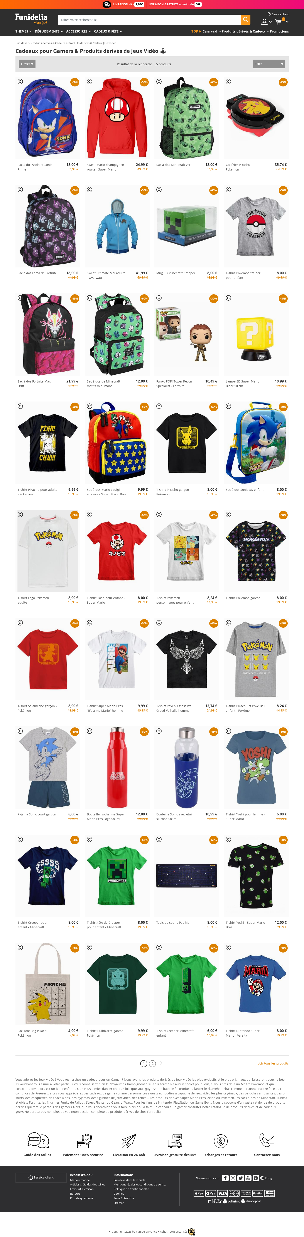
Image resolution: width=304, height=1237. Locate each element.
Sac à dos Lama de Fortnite (37, 273)
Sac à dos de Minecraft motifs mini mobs (103, 383)
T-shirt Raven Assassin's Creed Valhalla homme (173, 708)
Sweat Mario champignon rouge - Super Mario (105, 167)
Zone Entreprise (124, 1198)
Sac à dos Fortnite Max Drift (34, 383)
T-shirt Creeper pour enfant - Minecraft (33, 924)
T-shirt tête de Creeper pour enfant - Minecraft (104, 924)
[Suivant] (161, 1063)
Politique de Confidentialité (131, 1189)
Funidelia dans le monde (129, 1180)
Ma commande (80, 1180)
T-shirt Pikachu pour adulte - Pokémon (37, 492)
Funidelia (21, 43)
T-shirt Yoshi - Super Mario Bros (245, 924)
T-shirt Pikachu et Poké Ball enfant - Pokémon (245, 708)
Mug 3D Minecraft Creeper (175, 273)
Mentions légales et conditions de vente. (140, 1184)
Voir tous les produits (273, 1063)
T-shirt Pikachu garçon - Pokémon (173, 492)
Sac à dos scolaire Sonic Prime (35, 167)
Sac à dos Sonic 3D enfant (244, 490)
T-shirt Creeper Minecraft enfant (175, 1033)
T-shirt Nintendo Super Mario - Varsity (243, 1033)
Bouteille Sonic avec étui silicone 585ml (174, 816)
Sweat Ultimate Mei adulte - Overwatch (106, 275)
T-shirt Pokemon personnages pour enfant (175, 600)
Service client (41, 1177)
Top (194, 31)
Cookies (119, 1194)
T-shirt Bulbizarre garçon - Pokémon (106, 1033)
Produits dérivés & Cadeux (48, 43)
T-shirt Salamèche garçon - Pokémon (37, 708)
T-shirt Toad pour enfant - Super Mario (106, 600)
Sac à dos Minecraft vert (174, 165)
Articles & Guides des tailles (87, 1184)
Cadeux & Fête (106, 31)
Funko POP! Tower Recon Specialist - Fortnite (174, 383)
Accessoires (76, 31)
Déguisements (47, 31)
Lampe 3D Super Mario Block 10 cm (242, 383)
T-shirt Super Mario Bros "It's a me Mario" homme (105, 708)
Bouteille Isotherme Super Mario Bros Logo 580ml (106, 816)
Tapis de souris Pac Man (173, 922)
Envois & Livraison (82, 1189)
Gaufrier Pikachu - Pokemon (239, 167)
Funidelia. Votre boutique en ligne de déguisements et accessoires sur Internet (31, 19)
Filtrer (25, 64)
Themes (21, 31)
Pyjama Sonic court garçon (37, 814)
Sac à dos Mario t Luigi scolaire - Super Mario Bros (107, 492)
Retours (75, 1194)
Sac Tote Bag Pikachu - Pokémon (34, 1033)
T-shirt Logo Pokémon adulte (33, 600)
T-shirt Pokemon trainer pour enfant (243, 275)
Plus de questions (81, 1198)
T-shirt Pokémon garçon (243, 598)
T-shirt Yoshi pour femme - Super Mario (245, 816)
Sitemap (119, 1203)
